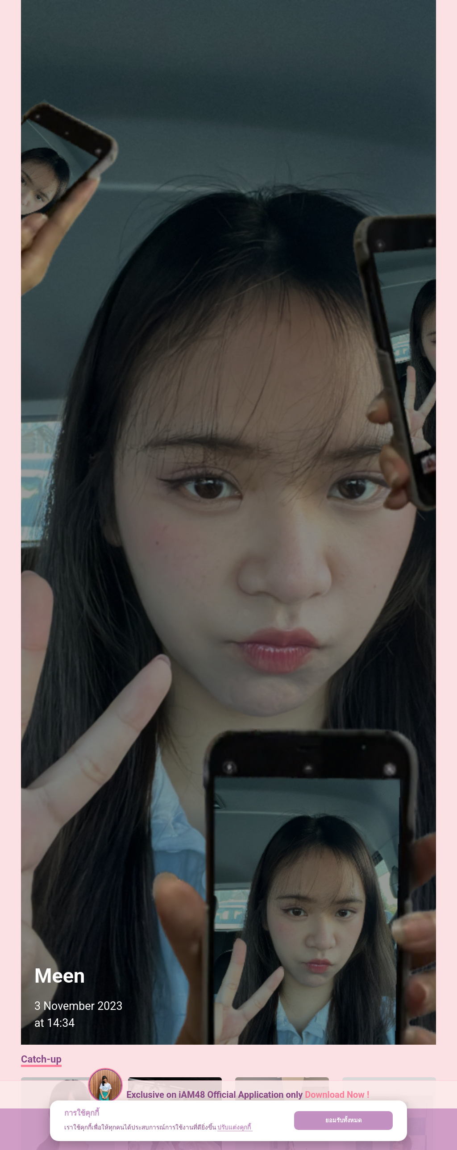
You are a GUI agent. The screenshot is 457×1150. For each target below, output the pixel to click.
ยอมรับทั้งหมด (343, 1120)
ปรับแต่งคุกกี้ (234, 1127)
